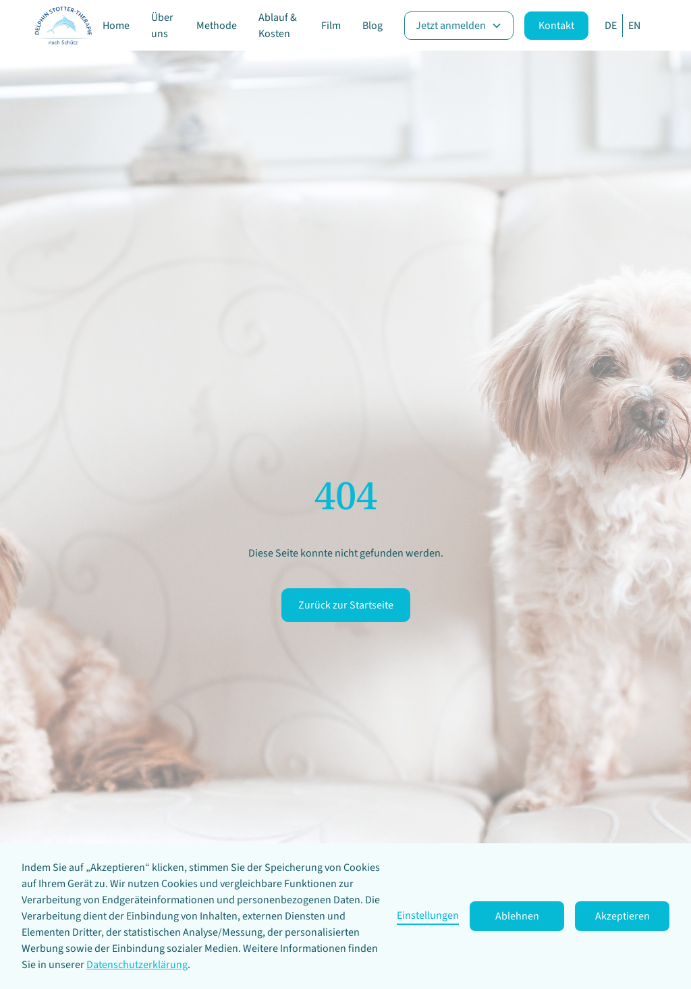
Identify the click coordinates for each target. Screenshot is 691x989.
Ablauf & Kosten (277, 25)
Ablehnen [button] (517, 916)
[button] (459, 25)
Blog (372, 25)
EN (634, 25)
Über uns (162, 25)
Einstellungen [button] (428, 915)
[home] (63, 25)
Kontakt (556, 25)
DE (611, 25)
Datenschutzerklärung (137, 964)
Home (116, 25)
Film (331, 25)
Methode (216, 25)
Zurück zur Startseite (345, 605)
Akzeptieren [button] (622, 916)
